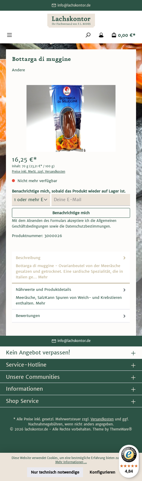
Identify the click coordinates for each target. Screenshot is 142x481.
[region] (71, 118)
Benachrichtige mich (71, 212)
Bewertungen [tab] (71, 316)
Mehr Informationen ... (71, 462)
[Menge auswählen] (31, 200)
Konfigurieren (102, 472)
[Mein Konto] (101, 35)
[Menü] (9, 35)
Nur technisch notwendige (55, 472)
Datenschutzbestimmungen (87, 226)
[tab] (71, 267)
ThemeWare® (121, 429)
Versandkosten (102, 419)
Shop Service (22, 401)
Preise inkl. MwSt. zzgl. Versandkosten (38, 172)
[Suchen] (88, 35)
